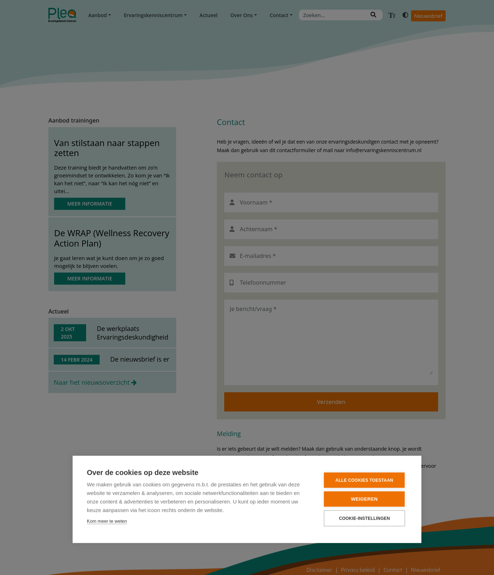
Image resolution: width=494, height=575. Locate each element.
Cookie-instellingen (364, 518)
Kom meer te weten (107, 520)
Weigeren (364, 498)
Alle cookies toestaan (364, 479)
